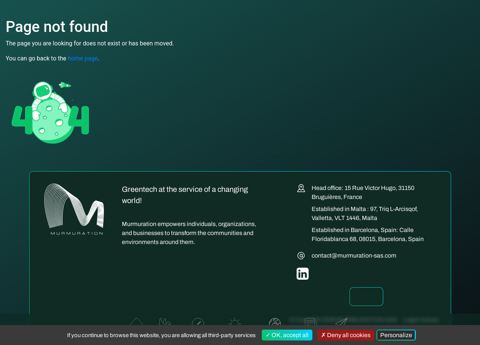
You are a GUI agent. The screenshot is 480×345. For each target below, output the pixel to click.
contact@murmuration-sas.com (354, 255)
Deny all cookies (345, 335)
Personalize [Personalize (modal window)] (396, 335)
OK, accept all (287, 335)
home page (83, 58)
